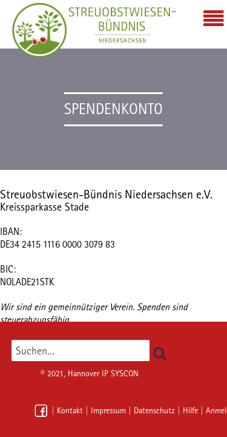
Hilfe (190, 410)
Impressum (108, 410)
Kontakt (70, 410)
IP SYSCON (120, 373)
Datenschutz (154, 410)
